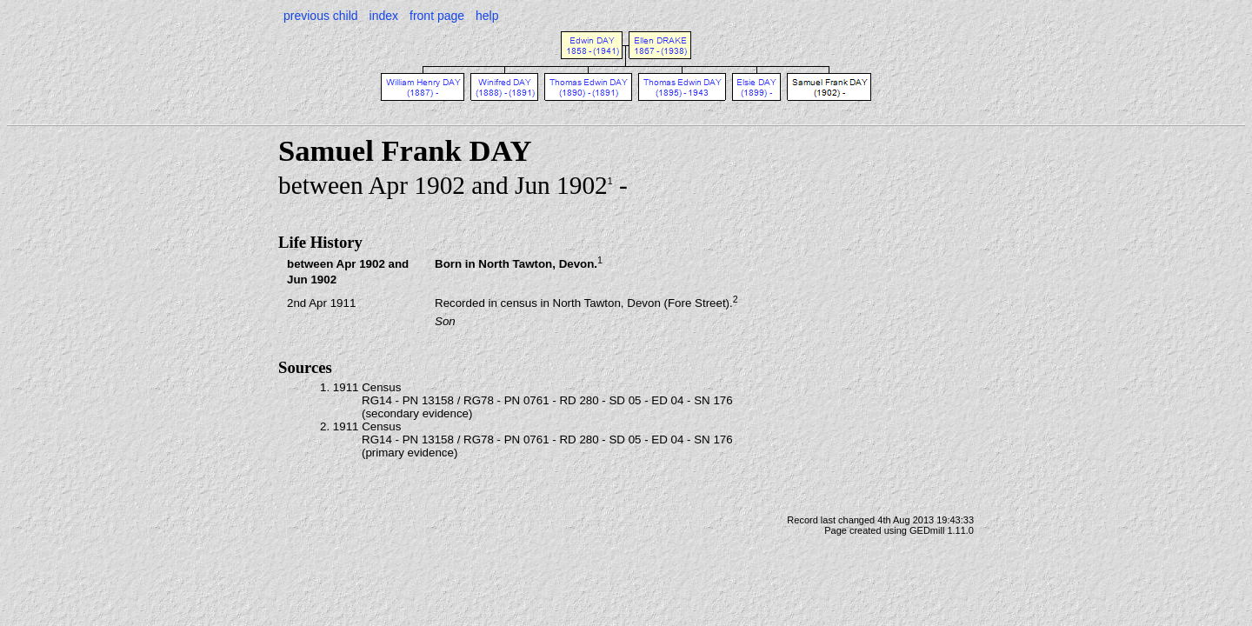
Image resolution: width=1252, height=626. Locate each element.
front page (437, 16)
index (384, 16)
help (487, 16)
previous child (320, 16)
